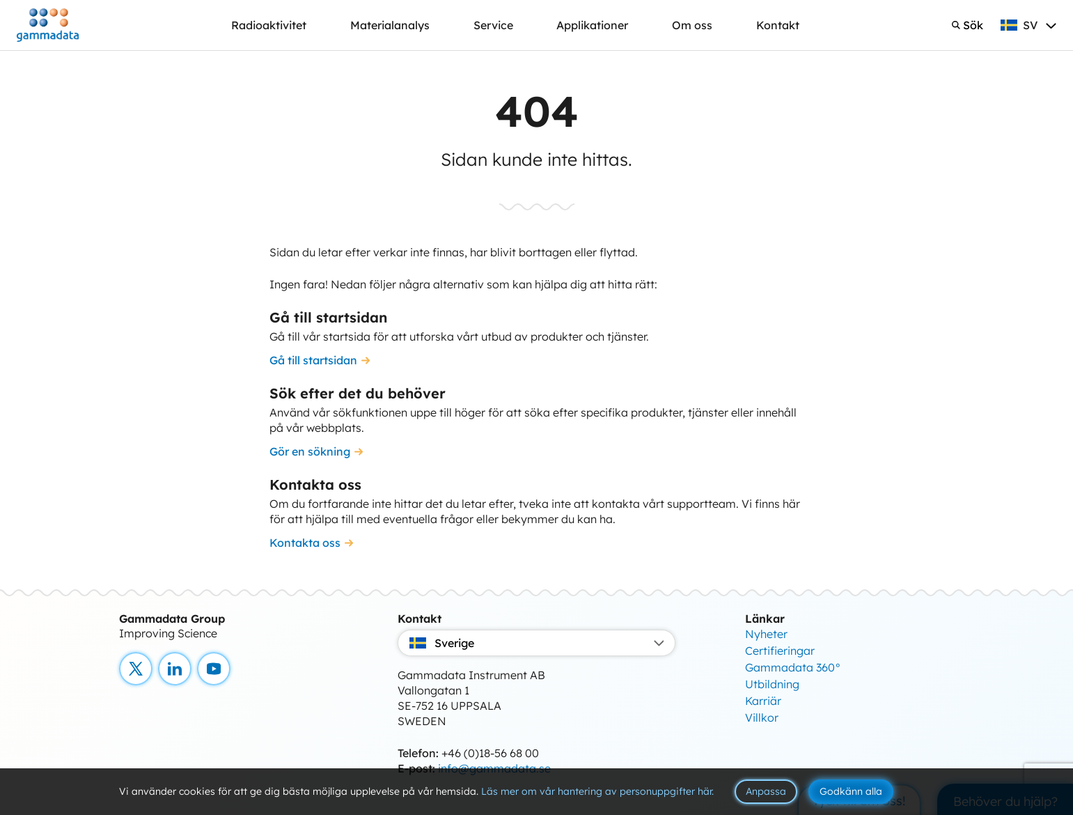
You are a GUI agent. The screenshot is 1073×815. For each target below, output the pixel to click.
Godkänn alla (851, 791)
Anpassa (766, 791)
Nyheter (766, 634)
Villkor (761, 717)
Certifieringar (780, 651)
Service (493, 25)
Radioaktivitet (268, 25)
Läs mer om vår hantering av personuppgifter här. (597, 791)
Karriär (763, 701)
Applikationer (592, 25)
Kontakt (777, 25)
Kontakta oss (304, 543)
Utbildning (772, 684)
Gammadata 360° (793, 667)
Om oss (692, 25)
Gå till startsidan (313, 360)
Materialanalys (390, 25)
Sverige (536, 643)
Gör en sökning (309, 451)
